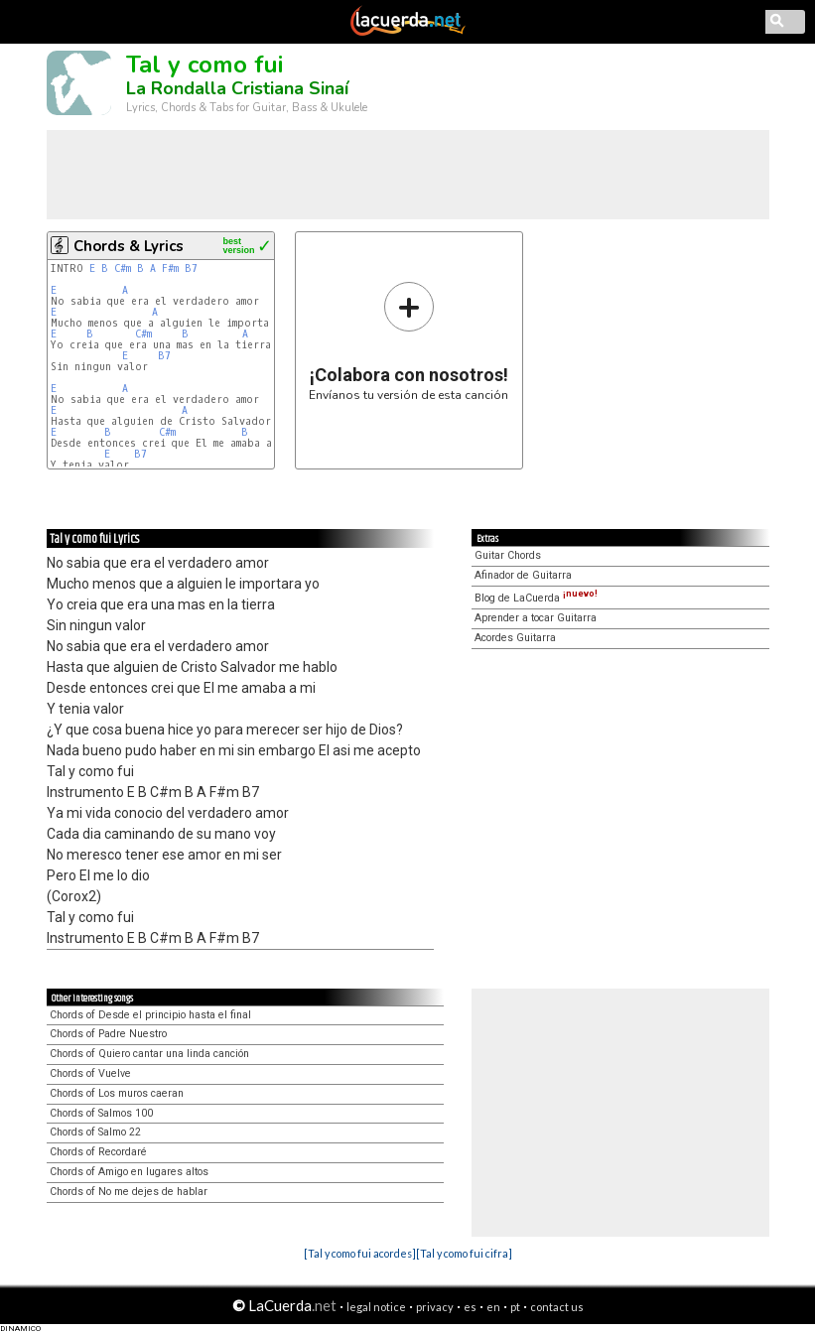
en (493, 1306)
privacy (435, 1306)
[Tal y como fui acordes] (360, 1253)
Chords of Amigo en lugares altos (129, 1171)
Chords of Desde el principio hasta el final (150, 1014)
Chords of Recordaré (98, 1151)
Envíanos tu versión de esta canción (408, 341)
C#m (122, 268)
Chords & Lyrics (128, 246)
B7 (191, 268)
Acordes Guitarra (515, 637)
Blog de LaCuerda (536, 598)
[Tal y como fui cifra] (464, 1253)
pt (515, 1306)
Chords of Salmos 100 (101, 1113)
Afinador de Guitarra (523, 575)
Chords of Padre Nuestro (108, 1033)
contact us (557, 1306)
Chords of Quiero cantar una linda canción (149, 1053)
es (470, 1306)
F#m (170, 268)
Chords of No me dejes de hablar (128, 1191)
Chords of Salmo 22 (95, 1132)
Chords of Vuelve (90, 1073)
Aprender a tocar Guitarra (536, 617)
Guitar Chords (508, 555)
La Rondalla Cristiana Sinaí (237, 88)
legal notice (376, 1306)
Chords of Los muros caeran (117, 1093)
